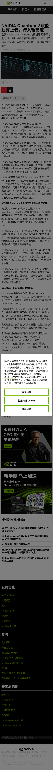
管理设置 (26, 392)
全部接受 (26, 409)
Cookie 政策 (10, 377)
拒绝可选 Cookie (26, 400)
